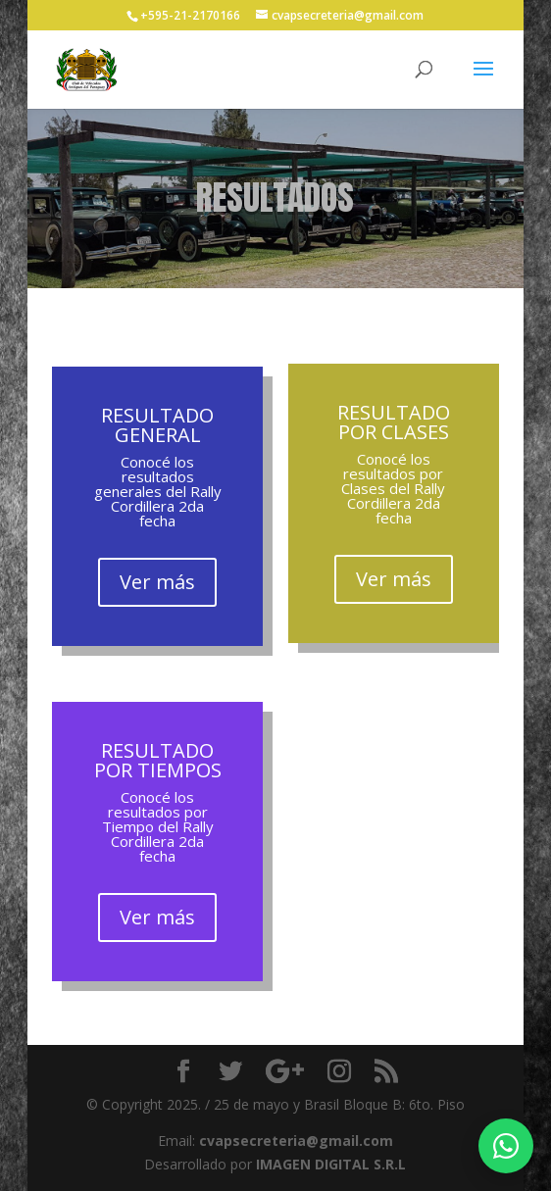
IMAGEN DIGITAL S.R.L (331, 1164)
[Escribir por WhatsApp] (505, 1145)
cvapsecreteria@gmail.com (296, 1140)
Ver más (157, 582)
